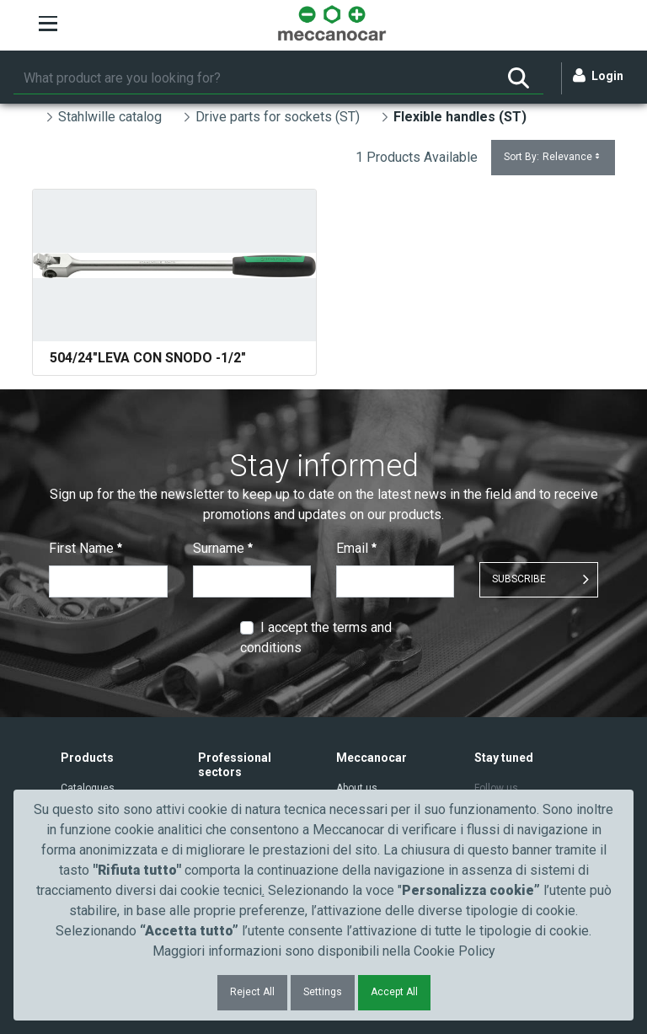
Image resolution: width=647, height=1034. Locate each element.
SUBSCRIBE (519, 579)
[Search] (253, 78)
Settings (322, 992)
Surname (223, 548)
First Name (85, 548)
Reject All (252, 992)
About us (356, 788)
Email (356, 548)
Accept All (394, 992)
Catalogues (88, 788)
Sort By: (553, 157)
